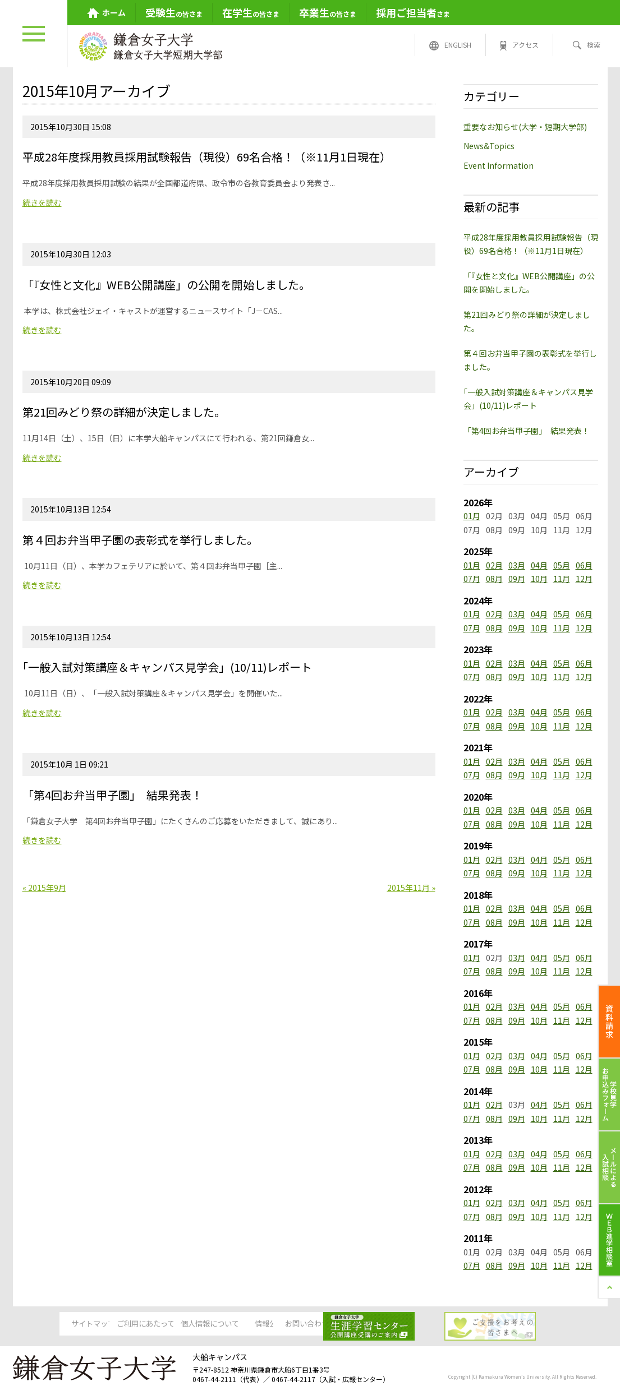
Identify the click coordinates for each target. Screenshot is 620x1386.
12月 (584, 578)
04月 (539, 565)
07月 (471, 578)
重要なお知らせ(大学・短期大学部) (525, 126)
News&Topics (489, 145)
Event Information (498, 165)
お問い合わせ (395, 1324)
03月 (516, 565)
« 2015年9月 (44, 887)
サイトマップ (52, 1324)
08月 (494, 578)
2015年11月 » (411, 887)
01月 (471, 515)
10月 (539, 578)
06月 (584, 565)
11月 (561, 578)
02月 (494, 565)
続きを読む (42, 202)
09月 (516, 578)
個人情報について (223, 1324)
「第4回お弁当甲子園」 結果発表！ (526, 430)
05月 (561, 565)
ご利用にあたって (138, 1324)
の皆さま (174, 12)
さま (413, 12)
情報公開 (309, 1324)
